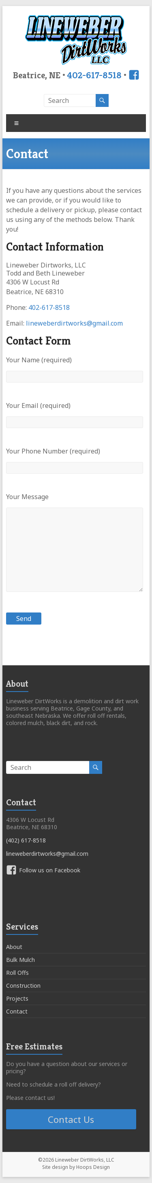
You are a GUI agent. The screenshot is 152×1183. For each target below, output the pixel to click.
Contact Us (71, 1119)
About (14, 947)
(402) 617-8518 (26, 840)
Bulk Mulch (20, 960)
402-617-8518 (94, 75)
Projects (17, 998)
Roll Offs (17, 972)
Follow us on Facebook (49, 870)
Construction (23, 985)
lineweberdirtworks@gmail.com (74, 323)
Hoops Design (93, 1167)
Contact (17, 1011)
